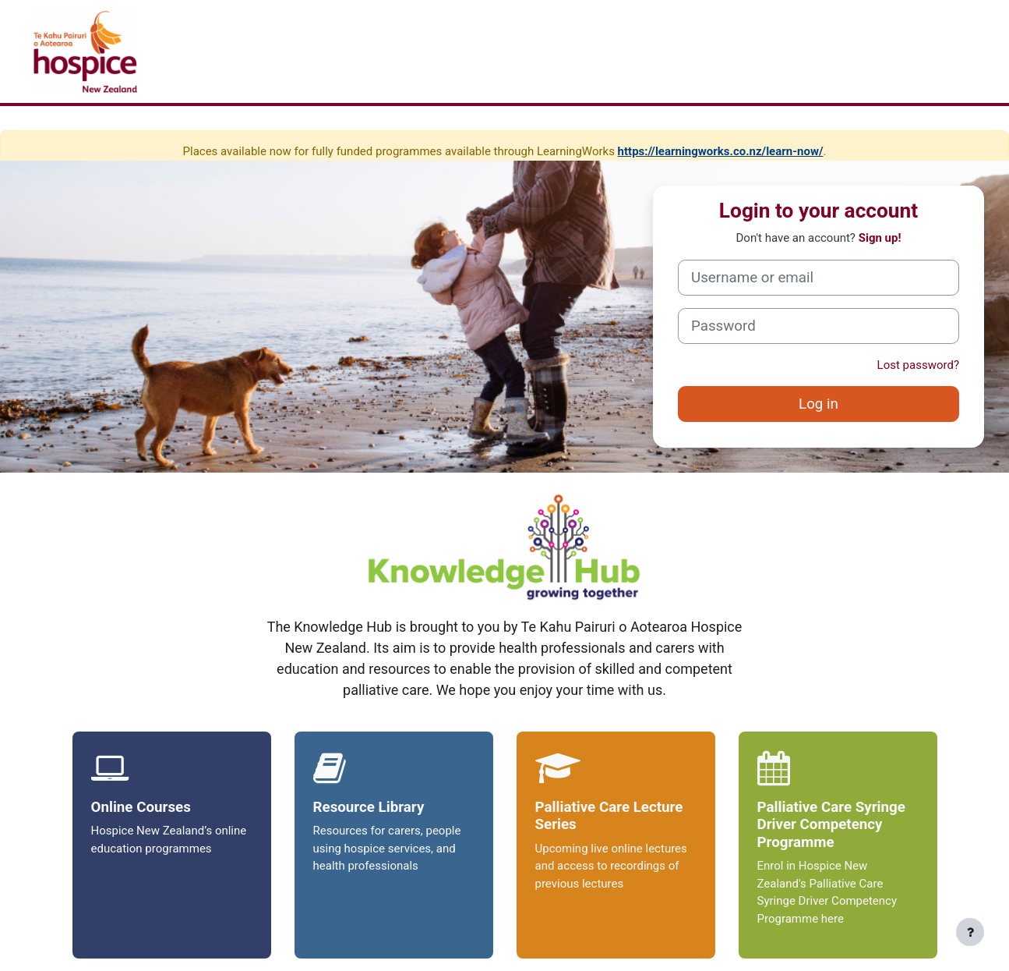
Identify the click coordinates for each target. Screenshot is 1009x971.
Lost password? (918, 365)
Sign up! (880, 238)
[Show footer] (970, 932)
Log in (818, 404)
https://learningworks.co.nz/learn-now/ (721, 151)
